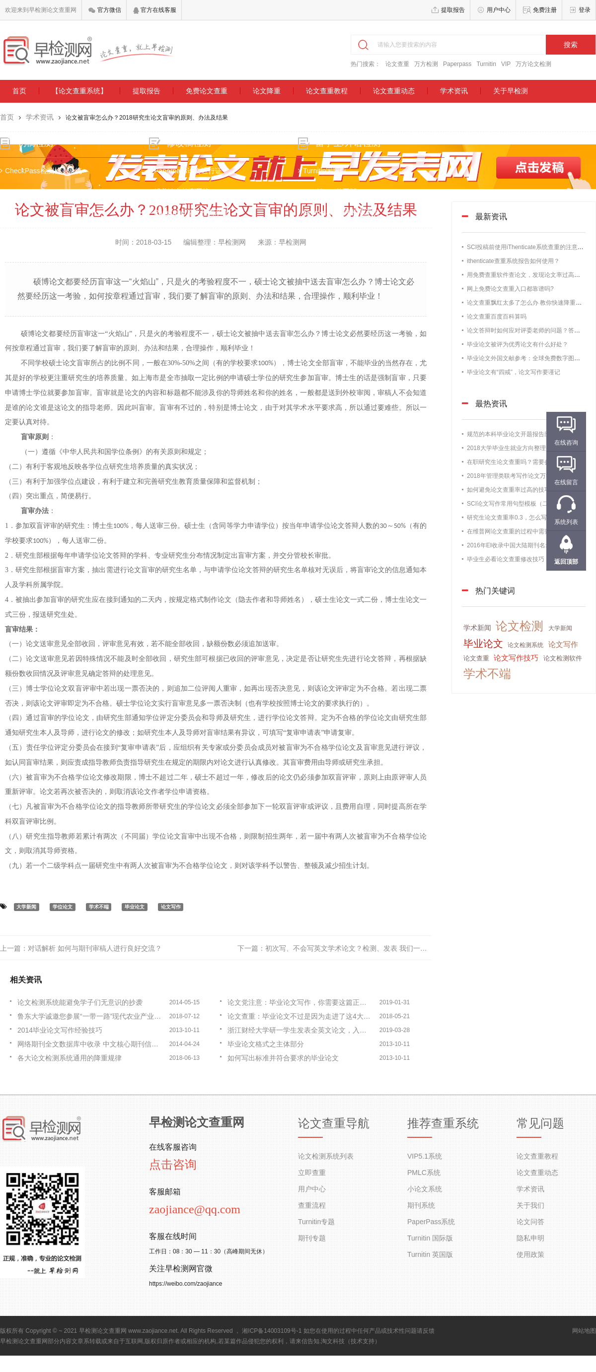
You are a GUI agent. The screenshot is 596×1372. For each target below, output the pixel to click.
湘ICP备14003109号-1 (271, 1330)
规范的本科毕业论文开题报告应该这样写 (520, 434)
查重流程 (312, 1205)
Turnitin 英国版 (430, 1254)
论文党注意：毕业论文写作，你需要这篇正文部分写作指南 (300, 1002)
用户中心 (499, 9)
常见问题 (540, 1123)
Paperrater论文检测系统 (189, 213)
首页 (19, 90)
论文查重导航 (334, 1123)
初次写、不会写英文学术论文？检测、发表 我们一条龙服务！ (360, 948)
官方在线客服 (154, 9)
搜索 (571, 45)
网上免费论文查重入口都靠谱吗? (510, 288)
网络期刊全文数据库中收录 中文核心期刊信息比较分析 (90, 1044)
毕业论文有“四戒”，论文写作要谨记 (513, 372)
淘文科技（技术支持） (350, 1341)
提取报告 (453, 9)
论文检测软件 (562, 658)
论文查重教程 (327, 90)
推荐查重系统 (443, 1123)
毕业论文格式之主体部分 (265, 1044)
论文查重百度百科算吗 (496, 316)
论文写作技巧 (516, 657)
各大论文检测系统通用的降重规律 (69, 1058)
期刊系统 (421, 1205)
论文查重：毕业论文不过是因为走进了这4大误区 (300, 1016)
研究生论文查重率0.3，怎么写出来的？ (519, 517)
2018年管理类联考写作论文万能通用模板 (521, 475)
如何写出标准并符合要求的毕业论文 (283, 1058)
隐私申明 (530, 1238)
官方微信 (104, 9)
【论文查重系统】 (79, 90)
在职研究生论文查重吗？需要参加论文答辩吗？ (529, 461)
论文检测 (519, 626)
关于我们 (530, 1205)
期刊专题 (312, 1238)
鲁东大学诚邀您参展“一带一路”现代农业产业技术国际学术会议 (90, 1016)
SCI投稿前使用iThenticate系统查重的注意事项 (528, 247)
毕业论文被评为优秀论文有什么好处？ (517, 344)
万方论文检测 (533, 64)
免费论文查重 (206, 90)
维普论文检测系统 (180, 192)
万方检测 (426, 64)
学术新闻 (477, 628)
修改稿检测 (189, 144)
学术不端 (99, 907)
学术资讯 (454, 90)
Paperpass (457, 64)
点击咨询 (173, 1164)
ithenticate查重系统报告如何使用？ (513, 261)
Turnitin (486, 64)
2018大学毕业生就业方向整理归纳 (512, 448)
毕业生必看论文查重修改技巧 (505, 559)
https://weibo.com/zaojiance (185, 1283)
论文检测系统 (525, 645)
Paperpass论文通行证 (186, 172)
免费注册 (545, 9)
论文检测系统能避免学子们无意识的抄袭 (80, 1002)
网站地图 (584, 1330)
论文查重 (397, 64)
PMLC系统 (424, 1172)
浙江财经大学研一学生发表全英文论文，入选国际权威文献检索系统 (300, 1030)
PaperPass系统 (431, 1222)
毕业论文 (135, 907)
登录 (585, 9)
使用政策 (530, 1254)
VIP (506, 64)
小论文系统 (424, 1189)
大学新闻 (26, 907)
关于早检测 (510, 90)
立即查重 (312, 1172)
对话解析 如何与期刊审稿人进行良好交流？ (95, 948)
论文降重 (267, 90)
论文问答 (530, 1222)
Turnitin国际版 (322, 172)
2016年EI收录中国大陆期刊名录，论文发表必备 (530, 545)
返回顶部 (566, 561)
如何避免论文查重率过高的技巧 (508, 489)
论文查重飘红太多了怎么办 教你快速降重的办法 (530, 302)
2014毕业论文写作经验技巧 (59, 1030)
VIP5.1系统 (424, 1156)
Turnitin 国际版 (430, 1238)
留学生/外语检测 (347, 144)
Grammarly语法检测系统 (338, 213)
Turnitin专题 (316, 1222)
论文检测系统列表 (326, 1156)
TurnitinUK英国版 (327, 192)
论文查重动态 (394, 90)
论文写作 (171, 907)
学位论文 (63, 907)
